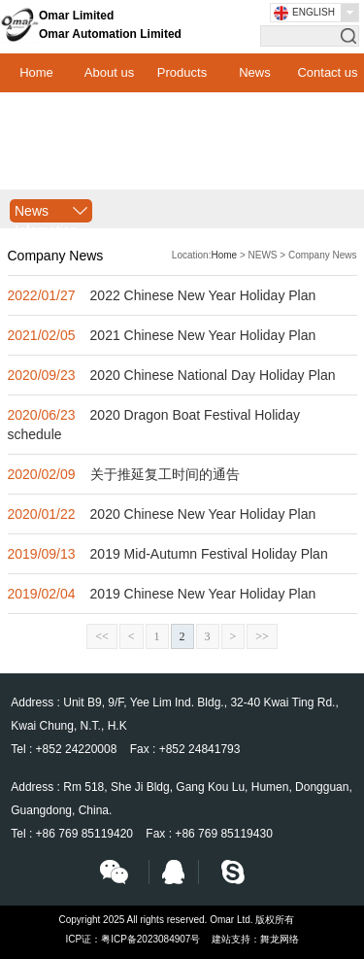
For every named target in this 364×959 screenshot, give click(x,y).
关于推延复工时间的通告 (165, 474)
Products (182, 72)
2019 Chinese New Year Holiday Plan (203, 593)
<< (102, 636)
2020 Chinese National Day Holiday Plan (213, 375)
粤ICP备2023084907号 (150, 939)
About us (109, 72)
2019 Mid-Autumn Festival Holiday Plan (209, 554)
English (313, 12)
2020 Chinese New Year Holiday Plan (203, 514)
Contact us (327, 72)
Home (36, 72)
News (255, 72)
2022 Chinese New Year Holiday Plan (203, 295)
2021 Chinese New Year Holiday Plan (203, 335)
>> (262, 636)
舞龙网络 (279, 939)
